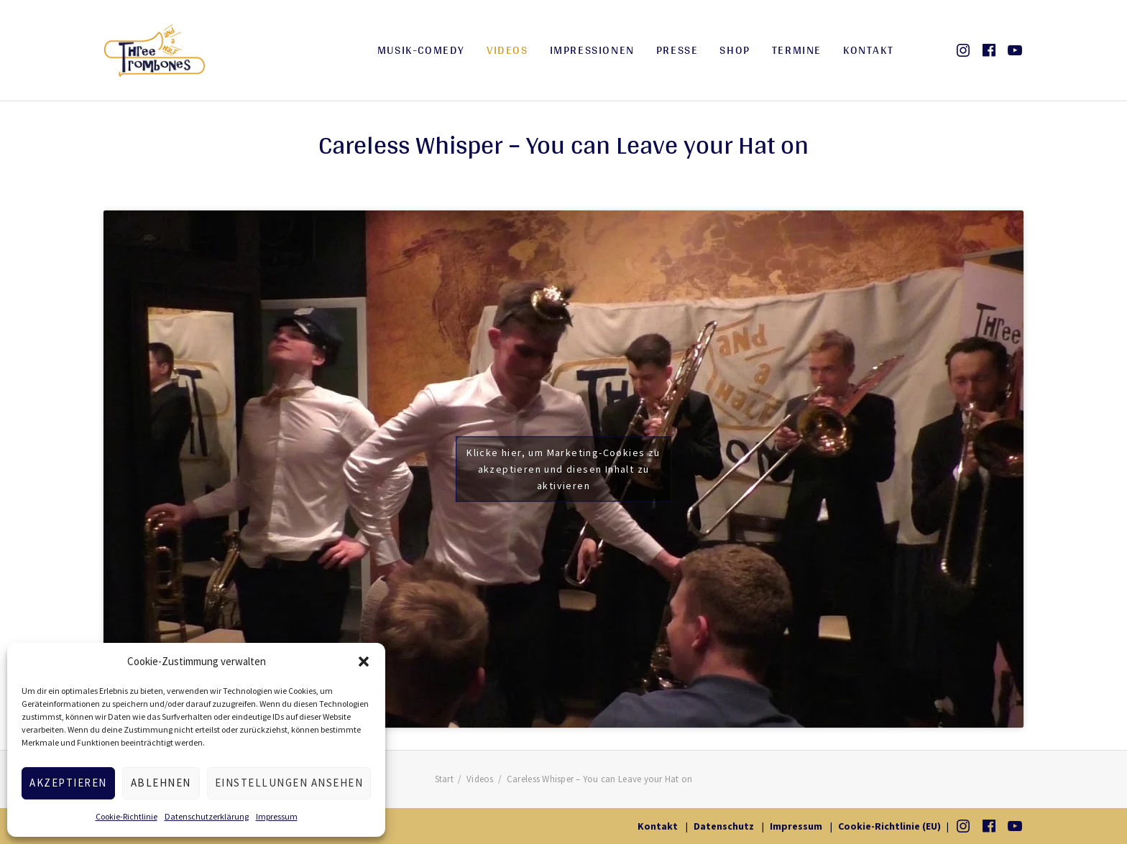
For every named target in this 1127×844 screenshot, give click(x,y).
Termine (797, 50)
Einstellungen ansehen (289, 782)
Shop (734, 50)
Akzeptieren (68, 782)
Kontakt (868, 50)
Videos (507, 50)
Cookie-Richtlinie (126, 816)
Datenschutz (724, 826)
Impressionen (592, 50)
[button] (363, 661)
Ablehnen (161, 782)
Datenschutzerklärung (207, 816)
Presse (677, 50)
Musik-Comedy (421, 50)
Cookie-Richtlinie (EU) (889, 826)
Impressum (277, 816)
